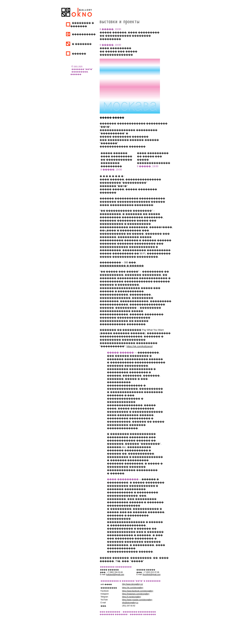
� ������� (82, 44)
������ (79, 53)
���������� (84, 34)
